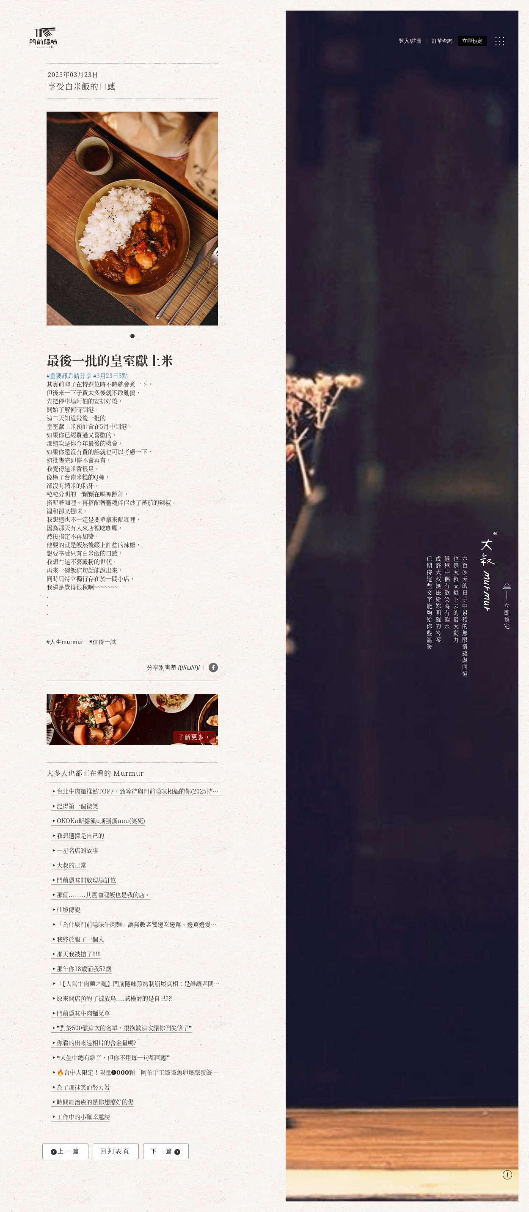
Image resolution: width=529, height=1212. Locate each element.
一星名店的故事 (75, 850)
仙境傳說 (66, 909)
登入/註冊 (410, 41)
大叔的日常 (69, 865)
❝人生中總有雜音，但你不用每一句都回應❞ (111, 1057)
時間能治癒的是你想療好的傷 (93, 1101)
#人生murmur (65, 642)
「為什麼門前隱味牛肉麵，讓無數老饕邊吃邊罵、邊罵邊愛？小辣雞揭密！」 (137, 924)
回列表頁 (115, 1151)
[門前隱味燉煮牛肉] (43, 37)
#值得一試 (102, 642)
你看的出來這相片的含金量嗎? (94, 1042)
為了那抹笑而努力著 (81, 1087)
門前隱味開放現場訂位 (84, 879)
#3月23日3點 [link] (110, 375)
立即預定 (472, 41)
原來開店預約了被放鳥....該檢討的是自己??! (112, 998)
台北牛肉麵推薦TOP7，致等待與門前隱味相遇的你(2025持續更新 (137, 791)
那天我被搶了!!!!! (76, 953)
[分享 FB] (213, 667)
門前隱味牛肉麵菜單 (81, 1013)
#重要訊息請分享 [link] (69, 375)
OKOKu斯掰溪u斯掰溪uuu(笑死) (99, 820)
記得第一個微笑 (75, 806)
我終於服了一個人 (78, 939)
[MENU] (500, 41)
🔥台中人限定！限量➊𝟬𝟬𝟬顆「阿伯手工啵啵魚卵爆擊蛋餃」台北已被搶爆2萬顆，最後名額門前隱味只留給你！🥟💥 (137, 1072)
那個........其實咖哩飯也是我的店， (101, 894)
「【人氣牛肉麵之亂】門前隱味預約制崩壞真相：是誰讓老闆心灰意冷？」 (137, 983)
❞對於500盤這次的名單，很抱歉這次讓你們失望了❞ (122, 1027)
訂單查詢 (442, 41)
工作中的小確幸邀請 (81, 1116)
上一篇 (65, 1151)
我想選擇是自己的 (78, 835)
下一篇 (165, 1151)
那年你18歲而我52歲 (82, 968)
